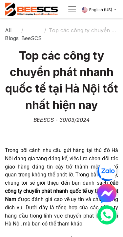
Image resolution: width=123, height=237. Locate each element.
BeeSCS (31, 38)
